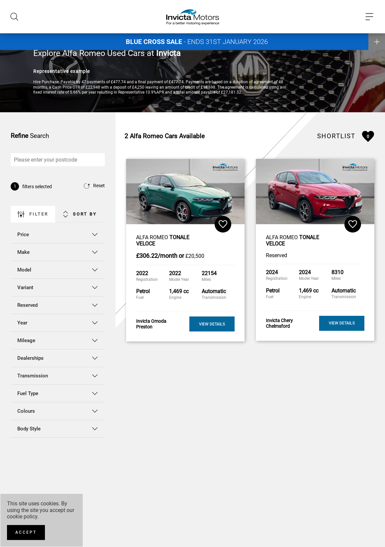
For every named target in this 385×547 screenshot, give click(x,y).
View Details (212, 324)
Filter (33, 214)
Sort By (80, 214)
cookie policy (22, 516)
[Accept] (26, 532)
